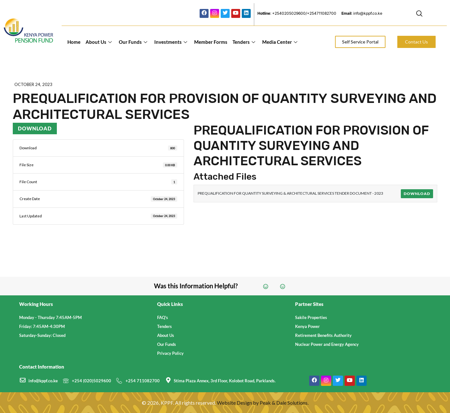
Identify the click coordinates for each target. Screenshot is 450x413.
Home (73, 42)
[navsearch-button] (419, 14)
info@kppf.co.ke (43, 380)
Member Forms (210, 42)
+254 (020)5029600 (91, 380)
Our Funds (133, 42)
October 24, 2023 (33, 84)
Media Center (279, 42)
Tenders (244, 42)
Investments (170, 42)
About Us (99, 42)
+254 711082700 (143, 380)
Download (35, 128)
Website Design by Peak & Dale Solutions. (263, 403)
